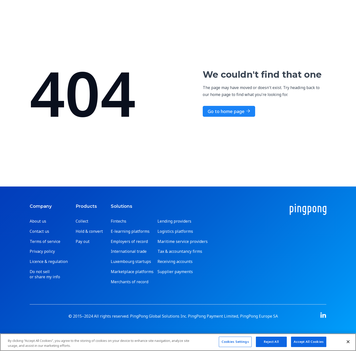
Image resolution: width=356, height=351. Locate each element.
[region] (178, 342)
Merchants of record (129, 281)
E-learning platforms (130, 231)
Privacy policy (42, 251)
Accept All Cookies (309, 341)
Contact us (39, 231)
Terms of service (45, 241)
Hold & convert (89, 231)
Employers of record (129, 241)
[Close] (348, 341)
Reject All (271, 341)
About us (38, 221)
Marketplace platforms (132, 271)
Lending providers (174, 221)
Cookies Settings (235, 341)
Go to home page (229, 111)
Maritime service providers (182, 241)
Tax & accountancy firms (179, 251)
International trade (129, 251)
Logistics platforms (175, 231)
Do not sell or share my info (45, 274)
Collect (82, 221)
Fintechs (118, 221)
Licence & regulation (49, 261)
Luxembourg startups (131, 261)
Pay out (82, 241)
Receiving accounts (175, 261)
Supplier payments (175, 271)
